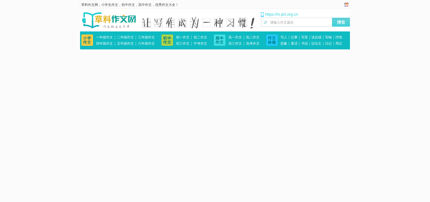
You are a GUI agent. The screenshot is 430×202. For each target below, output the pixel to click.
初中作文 (128, 5)
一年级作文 (104, 37)
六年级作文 (146, 43)
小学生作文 (109, 5)
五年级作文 (125, 43)
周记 (338, 43)
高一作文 (235, 37)
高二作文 (253, 37)
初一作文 (183, 37)
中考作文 (200, 43)
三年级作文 (146, 37)
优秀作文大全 (165, 5)
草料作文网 (89, 5)
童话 (294, 43)
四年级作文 (104, 43)
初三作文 (183, 43)
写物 (328, 37)
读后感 (316, 37)
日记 (328, 43)
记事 (294, 37)
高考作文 (253, 43)
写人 (284, 37)
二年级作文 (125, 37)
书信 (304, 43)
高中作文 (145, 5)
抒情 (338, 37)
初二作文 (200, 37)
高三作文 (235, 43)
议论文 (316, 43)
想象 (284, 43)
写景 (304, 37)
